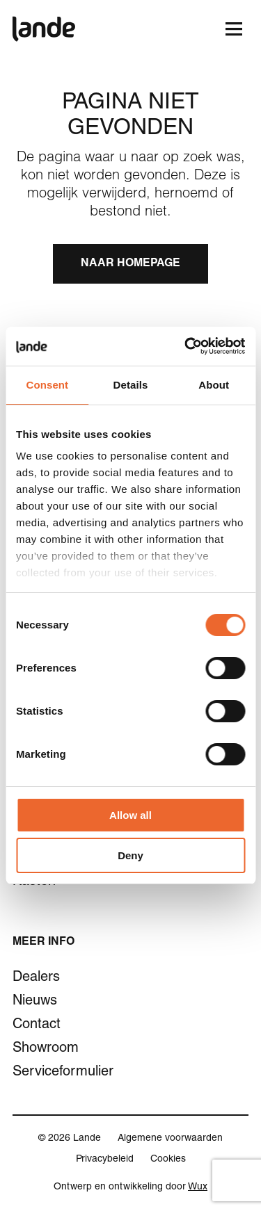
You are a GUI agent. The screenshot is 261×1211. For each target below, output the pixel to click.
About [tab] (213, 385)
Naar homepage (130, 264)
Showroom (46, 1049)
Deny (130, 855)
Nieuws (35, 1002)
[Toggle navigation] (233, 29)
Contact (37, 1025)
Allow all (130, 815)
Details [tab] (130, 385)
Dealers (36, 978)
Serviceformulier (63, 1073)
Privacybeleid (105, 1159)
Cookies (168, 1159)
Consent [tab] (47, 385)
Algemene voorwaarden (170, 1139)
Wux (197, 1187)
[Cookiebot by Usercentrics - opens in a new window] (186, 346)
